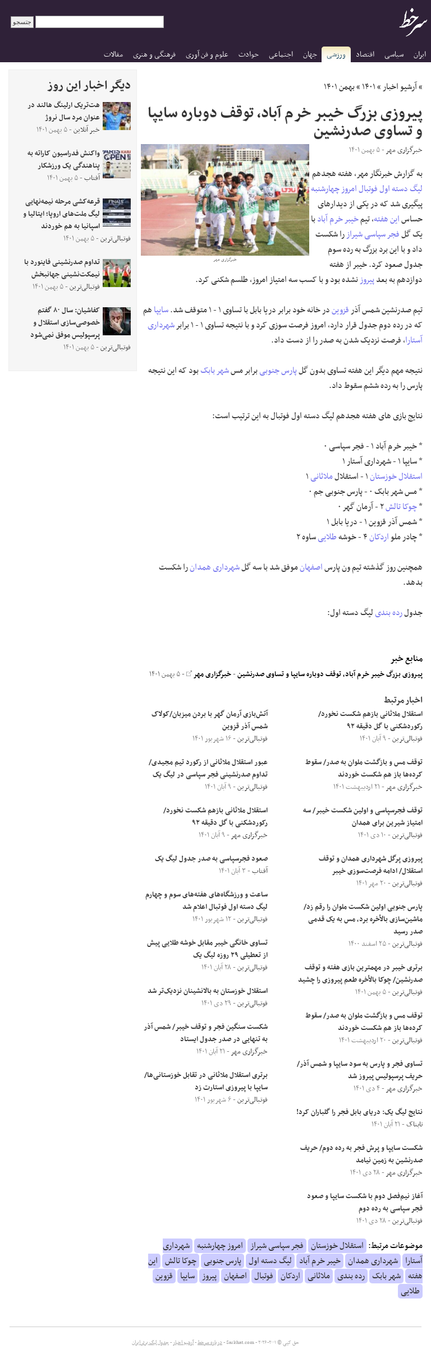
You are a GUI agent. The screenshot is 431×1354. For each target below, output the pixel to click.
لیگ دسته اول (401, 189)
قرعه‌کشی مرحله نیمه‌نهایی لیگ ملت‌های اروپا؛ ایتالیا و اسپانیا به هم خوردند (61, 214)
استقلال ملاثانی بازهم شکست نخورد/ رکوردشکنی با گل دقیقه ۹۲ (370, 720)
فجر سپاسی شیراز (373, 234)
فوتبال (368, 189)
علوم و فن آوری (207, 54)
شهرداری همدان (215, 567)
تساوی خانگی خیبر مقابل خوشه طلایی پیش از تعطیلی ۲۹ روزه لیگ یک (207, 949)
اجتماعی (281, 54)
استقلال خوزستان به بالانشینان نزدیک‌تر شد (208, 991)
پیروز (367, 279)
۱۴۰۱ (368, 87)
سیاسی (394, 54)
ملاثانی (321, 476)
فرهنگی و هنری (154, 54)
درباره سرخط (210, 1342)
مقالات (113, 54)
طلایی (327, 537)
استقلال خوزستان (396, 476)
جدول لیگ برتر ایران (150, 1342)
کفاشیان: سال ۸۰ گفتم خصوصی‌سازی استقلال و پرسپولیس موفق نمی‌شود (65, 322)
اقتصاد (365, 54)
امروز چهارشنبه (334, 189)
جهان (310, 54)
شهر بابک (214, 370)
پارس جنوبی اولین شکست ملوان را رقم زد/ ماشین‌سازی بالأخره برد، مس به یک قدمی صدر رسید (363, 919)
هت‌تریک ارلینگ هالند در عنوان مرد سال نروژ (63, 111)
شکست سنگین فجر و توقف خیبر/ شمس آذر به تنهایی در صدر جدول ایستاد (206, 1033)
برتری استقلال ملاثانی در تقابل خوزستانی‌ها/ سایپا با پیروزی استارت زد (206, 1081)
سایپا (161, 310)
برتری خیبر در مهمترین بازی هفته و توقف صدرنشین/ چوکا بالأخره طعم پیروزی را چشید (360, 974)
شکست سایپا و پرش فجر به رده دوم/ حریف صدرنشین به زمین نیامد (361, 1154)
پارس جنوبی (278, 370)
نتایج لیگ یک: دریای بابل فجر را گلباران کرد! (359, 1112)
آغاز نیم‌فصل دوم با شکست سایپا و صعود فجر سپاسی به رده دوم (365, 1202)
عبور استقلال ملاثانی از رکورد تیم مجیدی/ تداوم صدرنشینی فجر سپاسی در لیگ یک (208, 768)
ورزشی (336, 54)
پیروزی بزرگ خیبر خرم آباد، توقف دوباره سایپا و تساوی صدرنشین (330, 674)
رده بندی (388, 613)
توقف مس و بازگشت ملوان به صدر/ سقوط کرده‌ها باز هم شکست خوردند (364, 768)
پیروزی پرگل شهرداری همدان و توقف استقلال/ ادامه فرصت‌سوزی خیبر (371, 865)
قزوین (340, 310)
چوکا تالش (401, 507)
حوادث (249, 54)
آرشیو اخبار (400, 87)
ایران (420, 54)
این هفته (387, 219)
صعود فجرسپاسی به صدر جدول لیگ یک (211, 859)
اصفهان (311, 567)
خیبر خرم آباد (338, 219)
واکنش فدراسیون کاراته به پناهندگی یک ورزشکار (63, 159)
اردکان (379, 537)
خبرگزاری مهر (208, 674)
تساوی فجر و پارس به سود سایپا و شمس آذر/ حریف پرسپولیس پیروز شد (360, 1070)
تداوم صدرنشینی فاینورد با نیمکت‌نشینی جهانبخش (62, 268)
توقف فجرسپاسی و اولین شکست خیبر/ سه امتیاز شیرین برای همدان (363, 817)
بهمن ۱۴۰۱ (339, 87)
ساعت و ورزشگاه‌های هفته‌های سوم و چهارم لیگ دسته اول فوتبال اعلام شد (206, 901)
